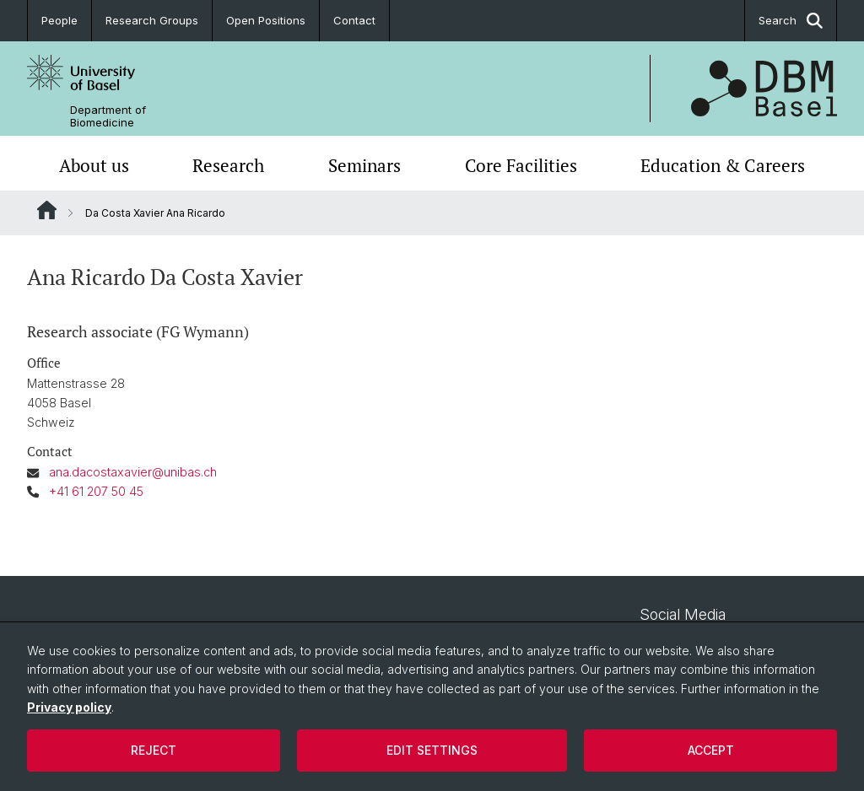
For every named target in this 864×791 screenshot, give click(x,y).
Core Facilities (521, 165)
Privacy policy (69, 707)
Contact (354, 20)
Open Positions (265, 20)
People (59, 20)
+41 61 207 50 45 (96, 491)
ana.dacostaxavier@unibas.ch (133, 472)
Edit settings (432, 750)
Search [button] (791, 21)
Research (228, 165)
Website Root (47, 210)
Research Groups (151, 20)
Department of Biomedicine (108, 116)
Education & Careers (722, 165)
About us (94, 165)
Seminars (364, 165)
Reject (153, 750)
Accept (711, 750)
